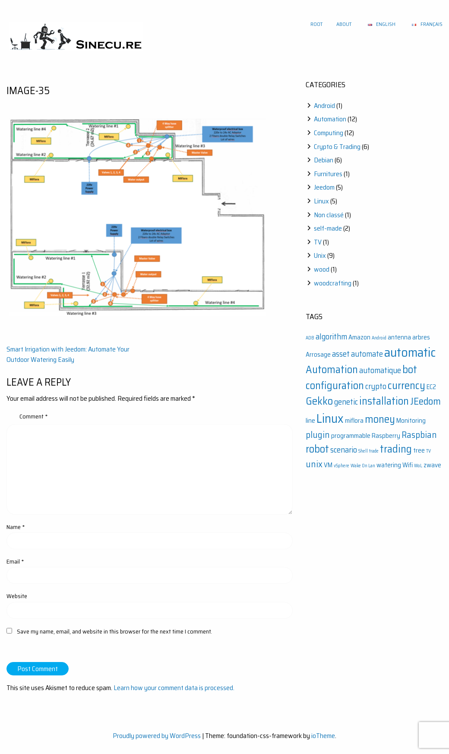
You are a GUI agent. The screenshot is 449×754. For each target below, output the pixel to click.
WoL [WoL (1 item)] (418, 465)
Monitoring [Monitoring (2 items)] (411, 420)
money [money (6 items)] (380, 419)
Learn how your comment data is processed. (174, 687)
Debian (323, 160)
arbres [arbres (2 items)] (421, 337)
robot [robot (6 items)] (317, 448)
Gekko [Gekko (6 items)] (319, 401)
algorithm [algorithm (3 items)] (331, 336)
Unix (320, 255)
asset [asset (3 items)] (341, 354)
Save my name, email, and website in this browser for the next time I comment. (114, 631)
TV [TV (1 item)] (428, 451)
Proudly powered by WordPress (157, 735)
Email (15, 561)
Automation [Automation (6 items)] (332, 369)
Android (324, 105)
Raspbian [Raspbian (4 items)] (419, 435)
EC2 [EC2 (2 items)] (431, 387)
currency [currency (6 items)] (406, 385)
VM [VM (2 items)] (328, 465)
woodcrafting (332, 283)
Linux (321, 201)
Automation (330, 119)
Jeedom (324, 187)
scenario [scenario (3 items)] (343, 450)
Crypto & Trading (337, 146)
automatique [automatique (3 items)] (380, 370)
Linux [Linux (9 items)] (330, 418)
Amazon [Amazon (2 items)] (359, 337)
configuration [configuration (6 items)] (335, 385)
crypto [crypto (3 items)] (375, 386)
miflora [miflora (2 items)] (354, 420)
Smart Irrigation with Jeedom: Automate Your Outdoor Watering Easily (68, 354)
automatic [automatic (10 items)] (410, 352)
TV (318, 242)
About (343, 24)
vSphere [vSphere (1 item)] (341, 465)
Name (15, 527)
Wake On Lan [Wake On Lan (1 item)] (363, 465)
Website (16, 596)
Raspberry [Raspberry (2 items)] (386, 436)
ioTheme (323, 735)
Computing (328, 132)
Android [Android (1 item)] (379, 338)
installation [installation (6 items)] (384, 401)
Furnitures (328, 173)
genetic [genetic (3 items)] (346, 402)
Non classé (329, 214)
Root (316, 24)
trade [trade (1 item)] (374, 451)
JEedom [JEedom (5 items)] (425, 401)
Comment (33, 416)
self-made (328, 228)
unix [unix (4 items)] (314, 464)
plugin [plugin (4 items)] (318, 435)
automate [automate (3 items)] (367, 354)
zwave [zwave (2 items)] (432, 465)
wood (321, 269)
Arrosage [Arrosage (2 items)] (318, 354)
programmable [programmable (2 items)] (350, 436)
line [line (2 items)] (310, 420)
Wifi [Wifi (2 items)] (407, 465)
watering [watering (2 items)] (388, 465)
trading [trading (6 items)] (396, 448)
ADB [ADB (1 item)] (310, 338)
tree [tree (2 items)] (419, 450)
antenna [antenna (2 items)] (399, 337)
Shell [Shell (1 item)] (363, 451)
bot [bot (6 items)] (409, 369)
